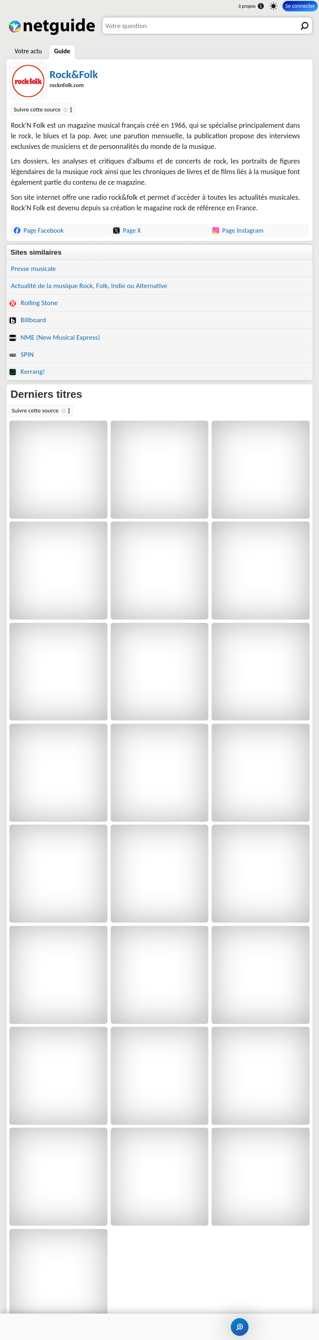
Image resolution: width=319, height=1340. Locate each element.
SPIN (21, 354)
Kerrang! (27, 371)
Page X (127, 230)
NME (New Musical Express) (54, 337)
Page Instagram (237, 230)
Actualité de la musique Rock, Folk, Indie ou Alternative (89, 286)
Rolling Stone (33, 303)
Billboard (27, 320)
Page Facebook (38, 230)
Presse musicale (33, 268)
